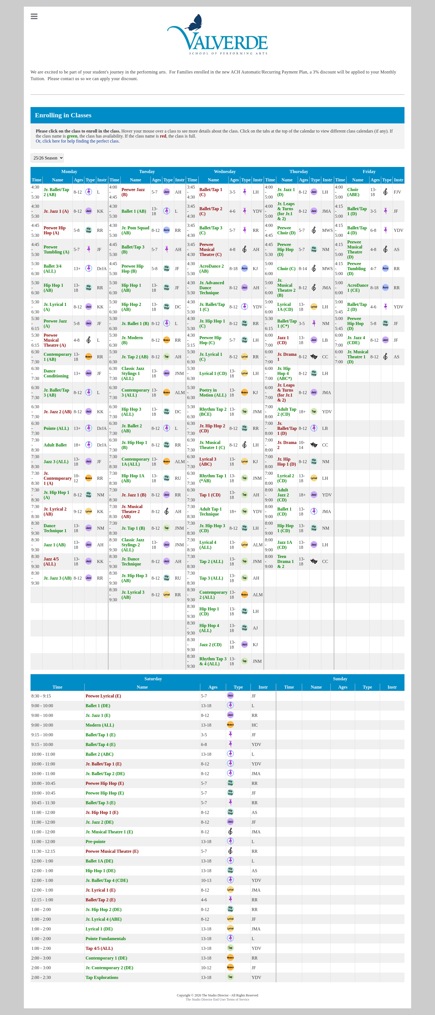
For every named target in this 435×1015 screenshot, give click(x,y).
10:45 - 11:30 (43, 802)
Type (90, 179)
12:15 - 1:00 (42, 899)
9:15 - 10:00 (42, 734)
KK (100, 211)
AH (178, 192)
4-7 (373, 268)
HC (255, 725)
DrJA (102, 268)
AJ (255, 628)
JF (396, 211)
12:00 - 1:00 (42, 861)
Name (57, 179)
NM (325, 249)
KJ (255, 268)
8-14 (303, 268)
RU (178, 478)
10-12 (76, 478)
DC (178, 306)
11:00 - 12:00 (43, 812)
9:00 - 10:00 (42, 705)
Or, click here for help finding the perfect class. (78, 141)
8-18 (233, 268)
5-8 (76, 230)
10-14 (302, 445)
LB (325, 340)
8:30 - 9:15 (41, 696)
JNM (179, 373)
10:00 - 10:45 (43, 783)
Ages (78, 179)
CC (325, 356)
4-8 (232, 249)
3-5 (232, 192)
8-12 (78, 192)
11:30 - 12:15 (43, 851)
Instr (102, 179)
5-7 (154, 192)
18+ (302, 411)
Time (36, 179)
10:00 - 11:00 (43, 754)
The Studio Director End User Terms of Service (217, 999)
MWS (327, 230)
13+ (77, 268)
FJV (397, 192)
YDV (257, 211)
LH (256, 192)
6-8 (373, 230)
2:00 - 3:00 (41, 958)
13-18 (373, 192)
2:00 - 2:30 (41, 977)
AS (396, 249)
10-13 (206, 880)
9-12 (78, 511)
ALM (180, 392)
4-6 (232, 211)
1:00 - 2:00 (41, 909)
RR (100, 230)
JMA (326, 211)
